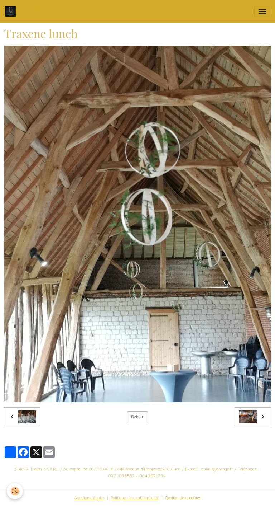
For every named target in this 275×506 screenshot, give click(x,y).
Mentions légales (89, 497)
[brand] (35, 11)
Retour (137, 416)
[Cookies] (15, 491)
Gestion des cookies (183, 497)
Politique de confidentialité (135, 497)
